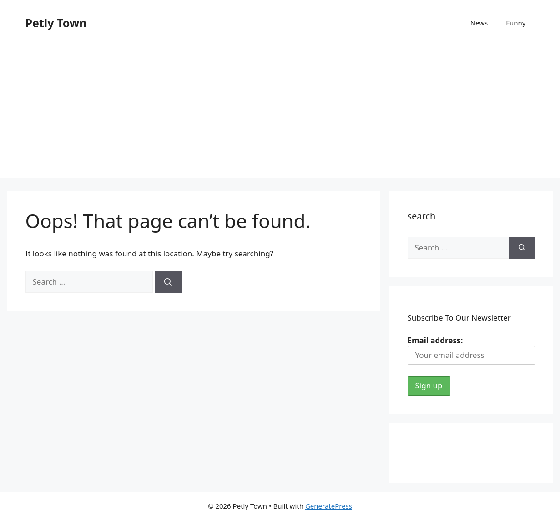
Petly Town (56, 23)
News (479, 22)
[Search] (168, 282)
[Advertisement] (280, 114)
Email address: (471, 350)
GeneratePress (328, 505)
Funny (515, 22)
